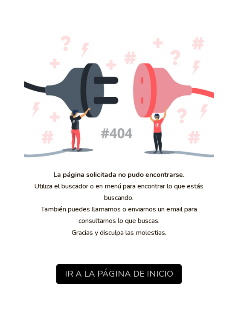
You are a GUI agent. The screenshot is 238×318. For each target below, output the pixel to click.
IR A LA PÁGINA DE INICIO (119, 274)
